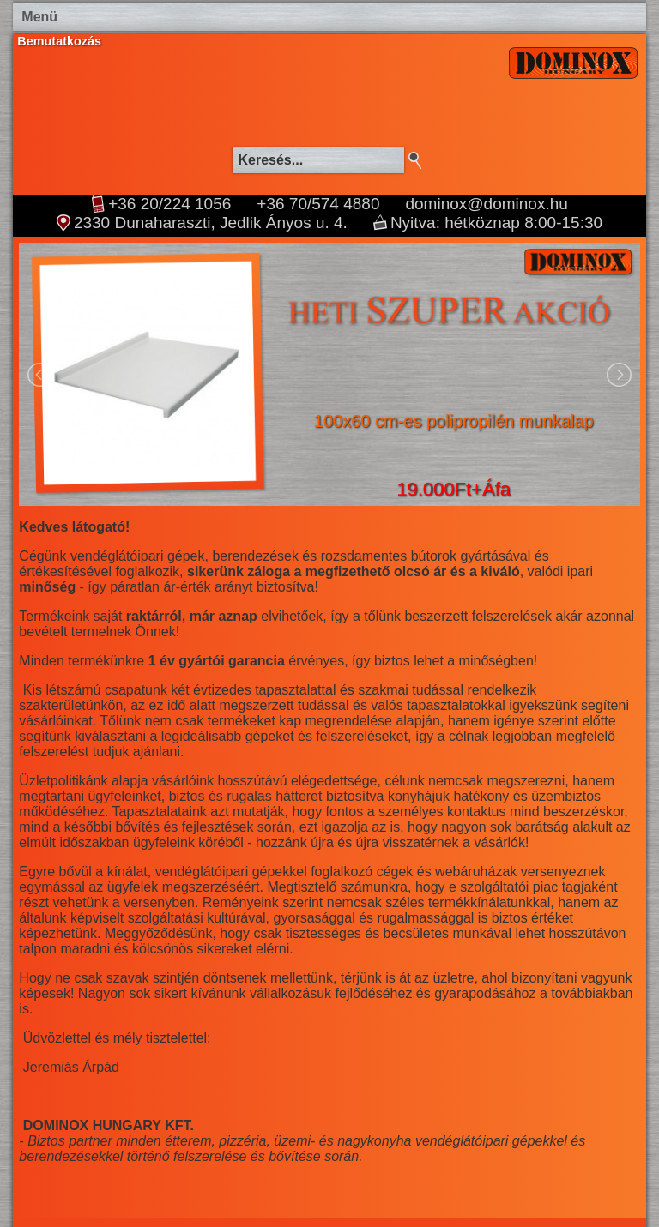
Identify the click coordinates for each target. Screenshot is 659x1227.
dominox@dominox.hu (486, 204)
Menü (39, 16)
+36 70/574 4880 (318, 204)
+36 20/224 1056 (169, 204)
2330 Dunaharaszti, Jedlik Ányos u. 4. (211, 223)
